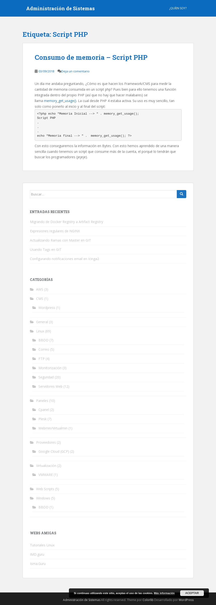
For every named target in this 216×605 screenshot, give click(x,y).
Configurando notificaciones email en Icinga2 (64, 258)
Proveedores (46, 442)
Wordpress (46, 307)
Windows (43, 498)
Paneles (42, 400)
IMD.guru (37, 554)
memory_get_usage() (60, 100)
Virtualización (46, 465)
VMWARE (45, 474)
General (42, 322)
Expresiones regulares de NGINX (55, 231)
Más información (164, 593)
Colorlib (148, 600)
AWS (39, 289)
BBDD (43, 340)
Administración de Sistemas (60, 8)
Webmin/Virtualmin (52, 428)
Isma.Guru (38, 563)
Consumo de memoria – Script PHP (91, 57)
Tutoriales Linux (42, 545)
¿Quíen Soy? (178, 8)
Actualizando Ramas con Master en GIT (60, 240)
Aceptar (192, 593)
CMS (39, 298)
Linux (40, 331)
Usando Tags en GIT (46, 249)
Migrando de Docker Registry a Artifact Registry (66, 221)
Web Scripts (45, 489)
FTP (41, 358)
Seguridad (46, 377)
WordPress (186, 600)
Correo (43, 349)
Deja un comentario (75, 71)
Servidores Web (50, 386)
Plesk (42, 419)
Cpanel (43, 409)
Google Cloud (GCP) (53, 451)
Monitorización (50, 368)
